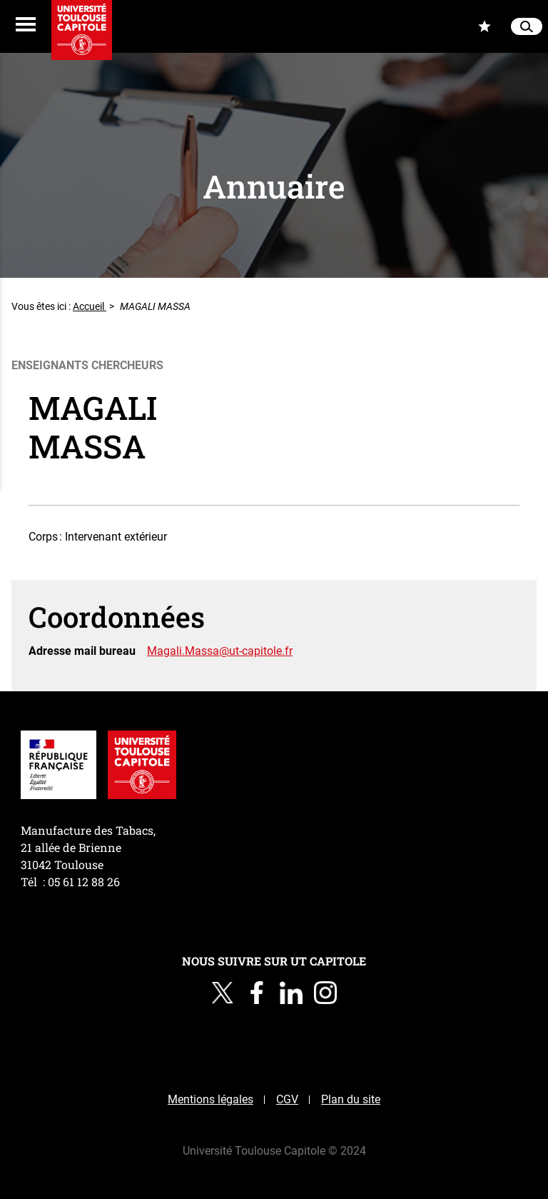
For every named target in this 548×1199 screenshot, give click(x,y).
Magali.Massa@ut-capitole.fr (220, 651)
